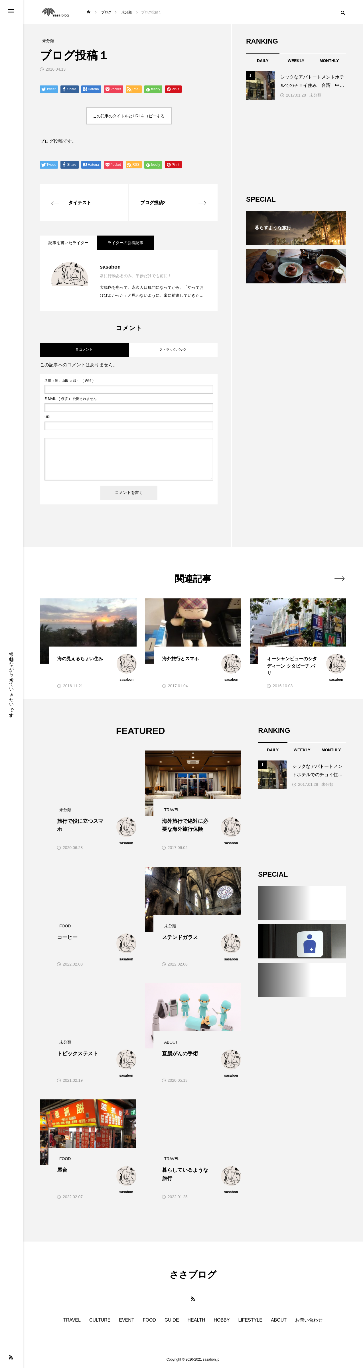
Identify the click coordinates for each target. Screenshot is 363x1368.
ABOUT (279, 1320)
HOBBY (222, 1320)
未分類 (315, 95)
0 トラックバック (173, 349)
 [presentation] (339, 578)
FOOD (149, 1320)
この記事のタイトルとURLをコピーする (129, 116)
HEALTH (196, 1320)
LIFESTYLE (250, 1320)
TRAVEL (72, 1320)
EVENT (126, 1320)
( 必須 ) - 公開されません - (71, 398)
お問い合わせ (309, 1320)
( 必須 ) (69, 380)
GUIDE (172, 1320)
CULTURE (99, 1320)
